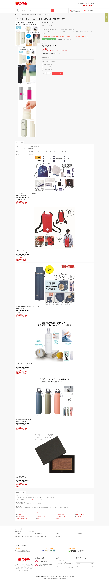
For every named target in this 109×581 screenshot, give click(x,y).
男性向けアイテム (41, 516)
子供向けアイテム (80, 514)
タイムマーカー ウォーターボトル (24, 363)
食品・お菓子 (79, 512)
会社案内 (58, 536)
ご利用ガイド (80, 3)
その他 (38, 512)
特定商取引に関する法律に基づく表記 (24, 536)
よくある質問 (86, 3)
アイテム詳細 (19, 142)
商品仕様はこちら (48, 22)
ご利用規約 (79, 533)
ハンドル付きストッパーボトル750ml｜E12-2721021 (40, 19)
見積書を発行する (48, 69)
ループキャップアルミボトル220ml (24, 419)
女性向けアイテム (21, 516)
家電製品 (19, 514)
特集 (38, 518)
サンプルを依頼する (48, 66)
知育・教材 (58, 512)
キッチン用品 (20, 512)
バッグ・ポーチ (79, 516)
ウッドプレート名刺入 (21, 476)
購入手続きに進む (48, 64)
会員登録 (78, 11)
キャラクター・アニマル (22, 518)
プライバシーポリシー (41, 536)
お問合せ (92, 3)
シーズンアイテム (60, 514)
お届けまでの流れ (20, 492)
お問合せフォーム (35, 499)
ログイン (73, 11)
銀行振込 (18, 548)
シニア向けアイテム (60, 516)
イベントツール (40, 514)
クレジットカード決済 (47, 548)
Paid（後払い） (73, 548)
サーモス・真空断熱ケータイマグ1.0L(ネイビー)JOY (27, 306)
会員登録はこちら (62, 39)
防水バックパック (20, 250)
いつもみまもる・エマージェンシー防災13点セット (27, 193)
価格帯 (57, 518)
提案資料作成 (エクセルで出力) (49, 39)
